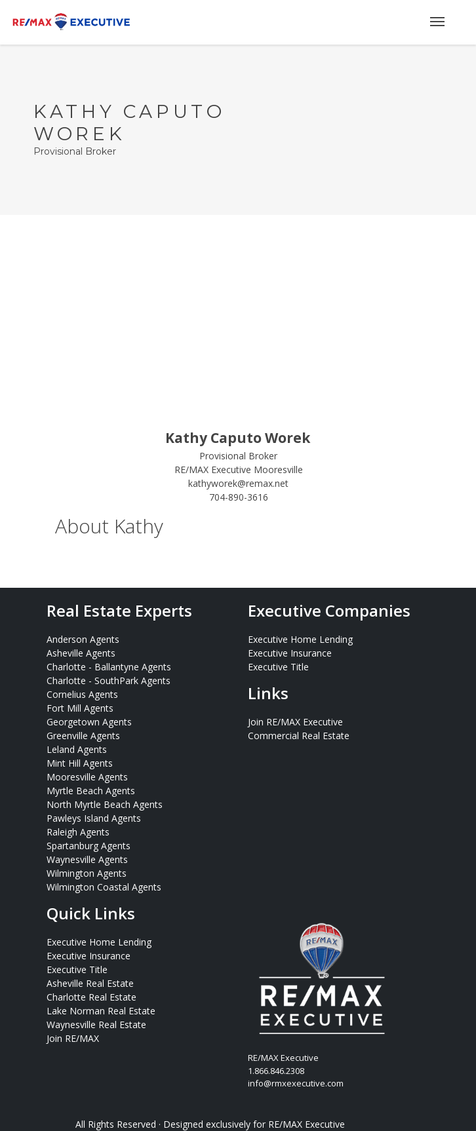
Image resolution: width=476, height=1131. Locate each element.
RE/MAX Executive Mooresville (238, 469)
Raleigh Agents (78, 832)
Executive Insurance (290, 653)
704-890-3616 (238, 497)
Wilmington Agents (87, 873)
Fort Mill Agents (80, 708)
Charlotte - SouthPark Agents (108, 680)
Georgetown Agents (89, 722)
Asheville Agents (81, 653)
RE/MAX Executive (306, 1124)
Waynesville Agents (87, 859)
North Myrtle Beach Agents (105, 804)
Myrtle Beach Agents (91, 790)
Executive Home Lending (300, 639)
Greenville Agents (83, 735)
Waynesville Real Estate (96, 1024)
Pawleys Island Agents (94, 818)
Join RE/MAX (73, 1038)
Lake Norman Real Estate (101, 1011)
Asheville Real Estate (90, 983)
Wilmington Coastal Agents (104, 887)
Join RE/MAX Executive (295, 722)
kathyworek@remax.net (238, 483)
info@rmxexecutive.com (296, 1083)
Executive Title (278, 667)
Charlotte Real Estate (91, 997)
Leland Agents (77, 749)
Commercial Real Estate (298, 735)
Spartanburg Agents (88, 845)
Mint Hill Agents (80, 763)
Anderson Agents (83, 639)
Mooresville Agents (87, 777)
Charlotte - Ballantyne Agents (109, 667)
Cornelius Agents (82, 694)
